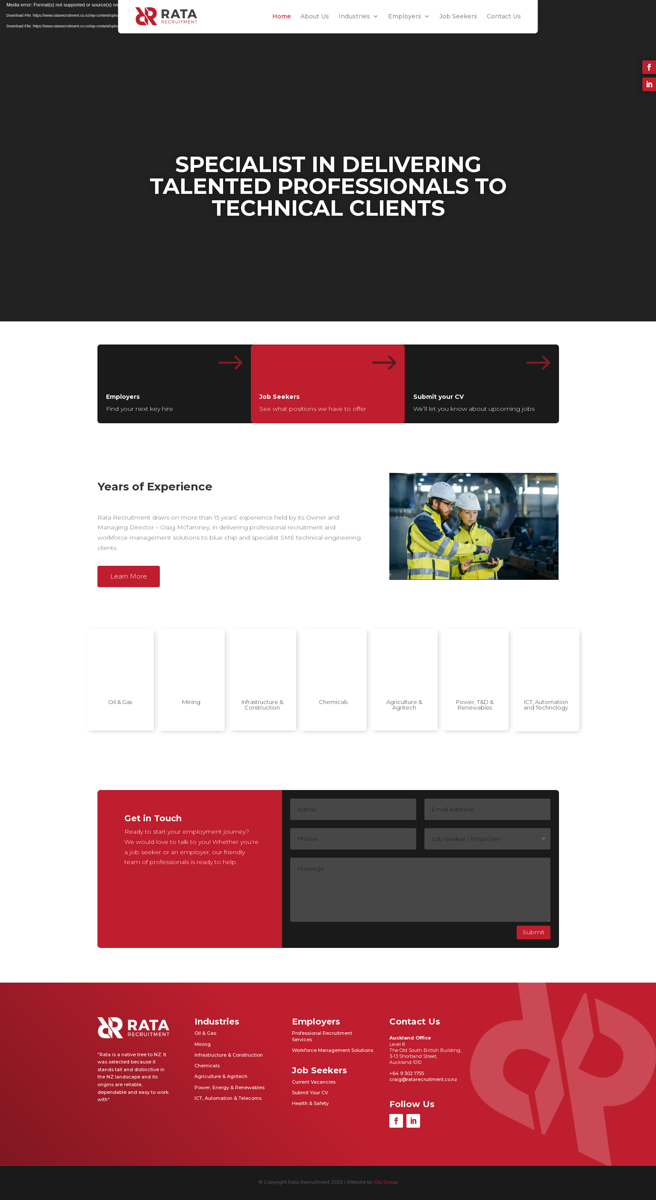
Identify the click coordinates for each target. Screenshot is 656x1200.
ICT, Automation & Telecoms (228, 1098)
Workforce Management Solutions (332, 1050)
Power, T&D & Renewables (475, 704)
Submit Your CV (310, 1093)
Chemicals (333, 701)
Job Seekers (458, 16)
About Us (314, 16)
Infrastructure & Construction (262, 704)
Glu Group (386, 1182)
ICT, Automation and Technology (546, 704)
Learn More (128, 576)
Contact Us (504, 16)
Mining (191, 701)
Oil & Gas (120, 701)
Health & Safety (310, 1103)
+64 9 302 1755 (406, 1073)
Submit (533, 932)
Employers (404, 16)
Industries (354, 16)
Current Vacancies (313, 1082)
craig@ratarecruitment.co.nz (423, 1079)
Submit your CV (438, 397)
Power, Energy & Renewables (229, 1087)
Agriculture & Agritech (404, 704)
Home (281, 16)
